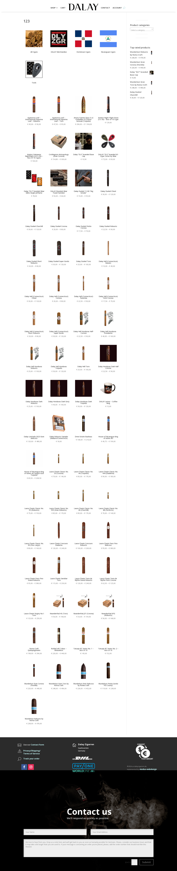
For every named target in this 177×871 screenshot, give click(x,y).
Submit (146, 862)
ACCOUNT (117, 8)
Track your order (31, 758)
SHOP (53, 8)
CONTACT (105, 8)
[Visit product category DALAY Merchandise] (58, 41)
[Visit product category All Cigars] (34, 41)
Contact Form (37, 744)
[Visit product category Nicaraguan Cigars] (108, 41)
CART (63, 8)
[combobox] (142, 29)
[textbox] (141, 30)
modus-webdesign (148, 769)
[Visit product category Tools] (34, 71)
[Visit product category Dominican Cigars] (83, 41)
